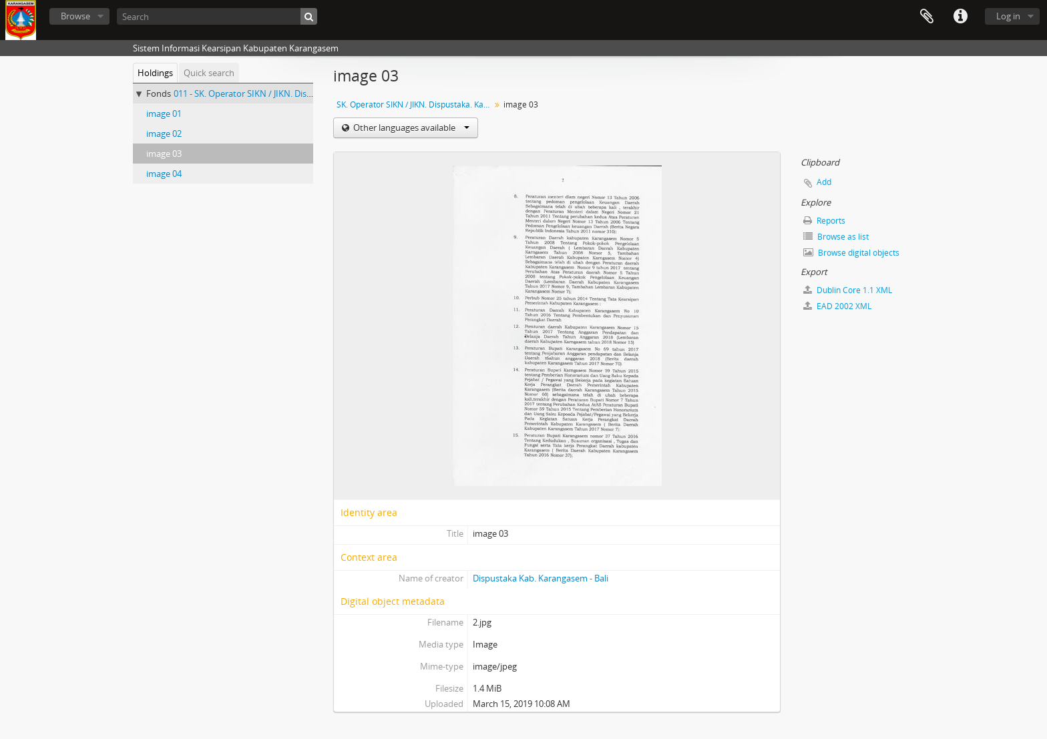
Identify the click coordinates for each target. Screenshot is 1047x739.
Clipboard (927, 16)
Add (824, 182)
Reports (824, 220)
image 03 (164, 154)
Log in (1008, 16)
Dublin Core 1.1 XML (847, 290)
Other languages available (410, 127)
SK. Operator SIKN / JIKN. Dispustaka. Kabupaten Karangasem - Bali (415, 104)
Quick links (960, 16)
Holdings (155, 73)
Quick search (209, 73)
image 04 (164, 174)
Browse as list (836, 236)
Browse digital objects (851, 252)
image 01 (164, 113)
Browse (75, 16)
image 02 (164, 134)
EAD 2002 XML (837, 306)
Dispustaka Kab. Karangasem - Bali (540, 578)
